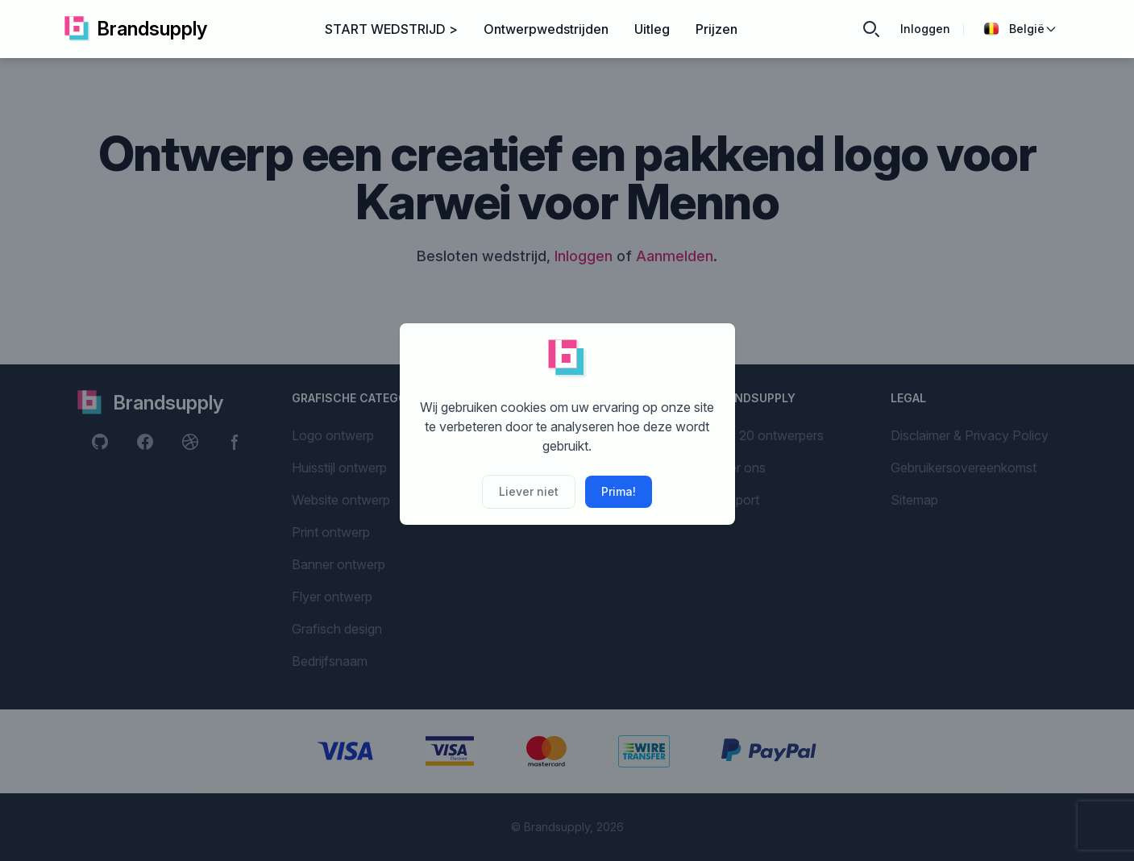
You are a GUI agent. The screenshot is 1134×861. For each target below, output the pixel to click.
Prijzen (716, 29)
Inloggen (925, 28)
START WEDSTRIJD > (391, 29)
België (1020, 29)
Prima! (618, 491)
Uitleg (652, 29)
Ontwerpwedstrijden (546, 29)
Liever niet (529, 491)
